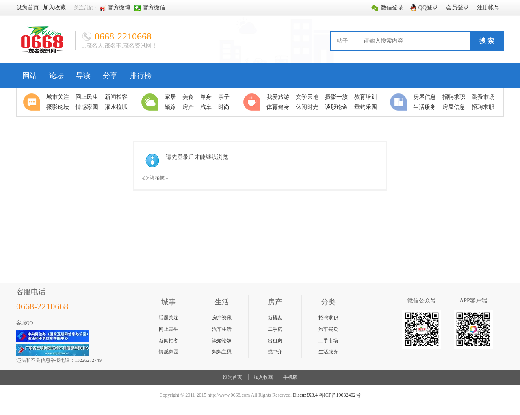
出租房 (275, 340)
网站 (29, 76)
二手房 (275, 329)
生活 (151, 102)
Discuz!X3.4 (305, 395)
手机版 (290, 377)
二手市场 (328, 340)
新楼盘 (275, 318)
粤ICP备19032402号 (340, 395)
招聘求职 (328, 318)
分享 (110, 76)
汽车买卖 (328, 329)
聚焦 (33, 102)
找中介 (275, 351)
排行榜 (141, 76)
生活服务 (328, 351)
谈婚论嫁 (222, 340)
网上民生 (168, 329)
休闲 (253, 102)
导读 (83, 76)
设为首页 (232, 377)
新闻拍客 (168, 340)
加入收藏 (263, 377)
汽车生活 (222, 329)
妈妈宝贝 (222, 351)
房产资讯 (222, 318)
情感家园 (168, 351)
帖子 (342, 41)
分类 (400, 102)
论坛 (56, 76)
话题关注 (168, 318)
